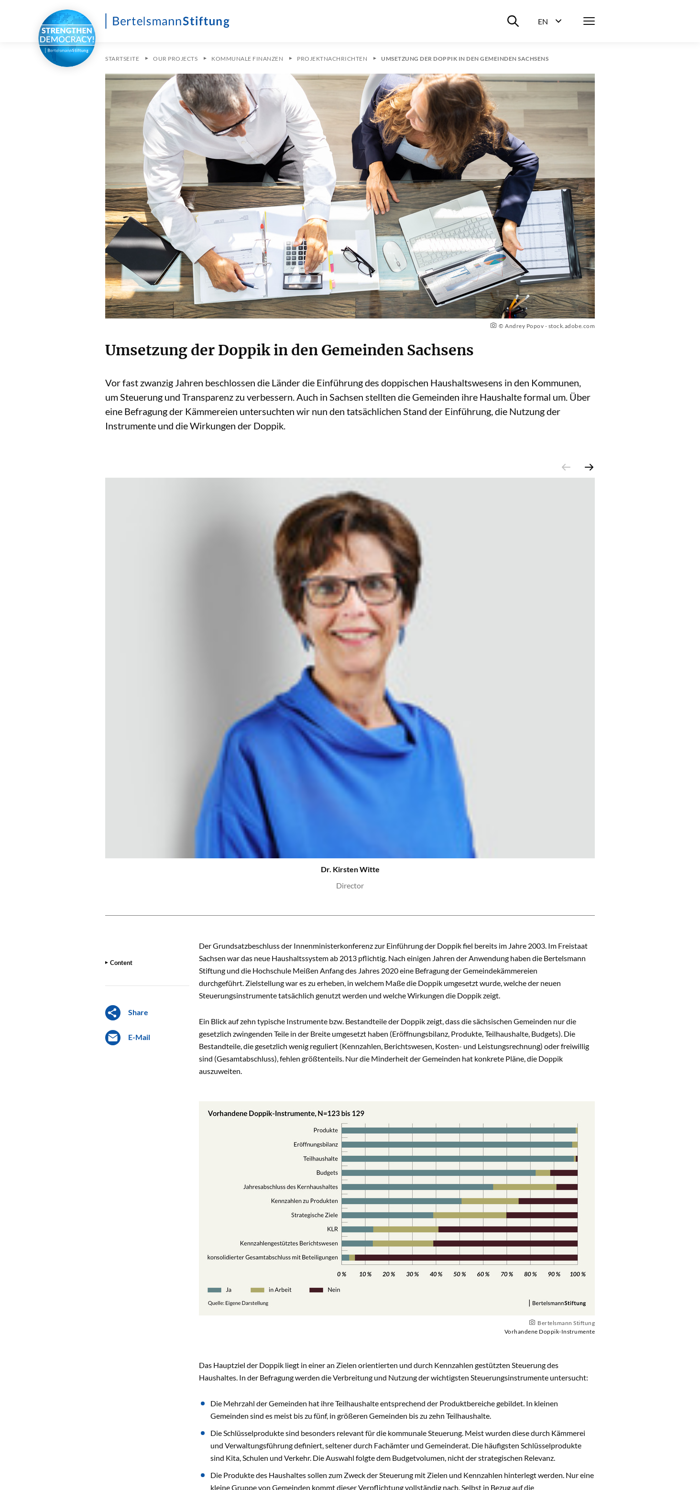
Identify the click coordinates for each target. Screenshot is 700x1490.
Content (121, 962)
